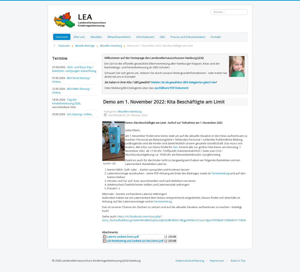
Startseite (62, 37)
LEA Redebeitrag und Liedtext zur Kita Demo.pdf (135, 240)
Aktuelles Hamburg (129, 111)
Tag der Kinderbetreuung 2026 (66, 101)
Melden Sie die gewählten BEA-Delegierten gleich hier (183, 82)
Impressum (217, 260)
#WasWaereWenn (119, 37)
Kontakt (216, 37)
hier (175, 147)
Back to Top (238, 260)
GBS (162, 37)
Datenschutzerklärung (190, 260)
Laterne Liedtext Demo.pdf (123, 236)
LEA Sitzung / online (79, 114)
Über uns (79, 37)
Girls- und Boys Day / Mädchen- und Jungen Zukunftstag (74, 69)
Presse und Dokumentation (188, 37)
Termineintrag (220, 173)
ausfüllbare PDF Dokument (171, 88)
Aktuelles (96, 37)
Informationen (145, 37)
